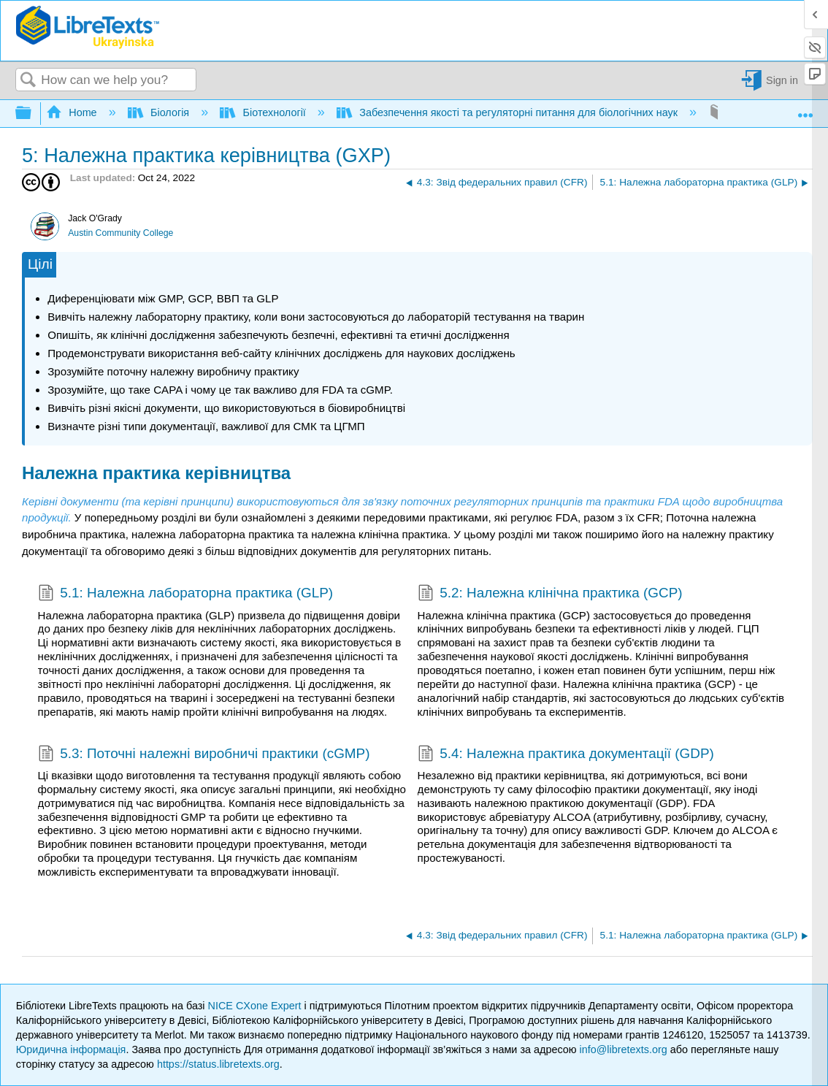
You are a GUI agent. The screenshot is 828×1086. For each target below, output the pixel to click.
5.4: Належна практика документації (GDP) (566, 755)
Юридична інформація (71, 1049)
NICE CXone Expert (256, 1006)
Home (73, 112)
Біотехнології (264, 112)
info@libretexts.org (623, 1049)
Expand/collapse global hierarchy (32, 113)
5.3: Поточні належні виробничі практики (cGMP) (204, 755)
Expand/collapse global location (805, 109)
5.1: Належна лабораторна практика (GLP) (186, 594)
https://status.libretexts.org (218, 1064)
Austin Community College (120, 233)
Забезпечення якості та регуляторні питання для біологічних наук (509, 112)
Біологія (160, 112)
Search (28, 80)
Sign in (782, 80)
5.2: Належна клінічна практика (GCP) (550, 594)
